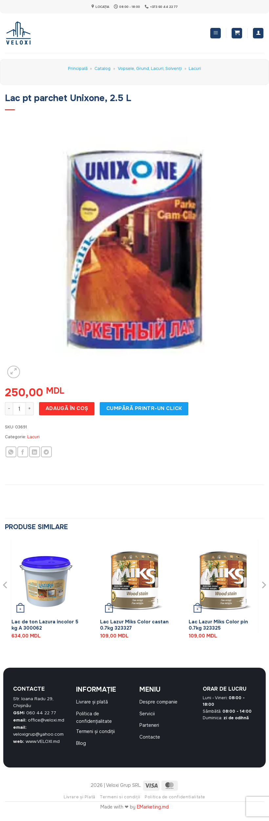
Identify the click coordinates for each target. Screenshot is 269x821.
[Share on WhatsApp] (11, 451)
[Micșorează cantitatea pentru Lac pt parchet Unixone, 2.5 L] (9, 408)
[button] (215, 33)
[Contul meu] (258, 33)
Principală (78, 68)
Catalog (102, 68)
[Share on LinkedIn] (34, 451)
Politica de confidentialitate (175, 802)
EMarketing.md (153, 812)
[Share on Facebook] (22, 451)
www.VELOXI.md (43, 741)
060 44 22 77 (41, 713)
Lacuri (195, 68)
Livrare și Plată (79, 802)
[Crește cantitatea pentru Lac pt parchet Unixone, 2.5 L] (30, 408)
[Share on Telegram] (46, 451)
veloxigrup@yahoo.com (38, 734)
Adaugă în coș (67, 408)
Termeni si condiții (120, 802)
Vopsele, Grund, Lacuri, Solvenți (150, 68)
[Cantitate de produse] (19, 408)
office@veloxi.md (46, 720)
